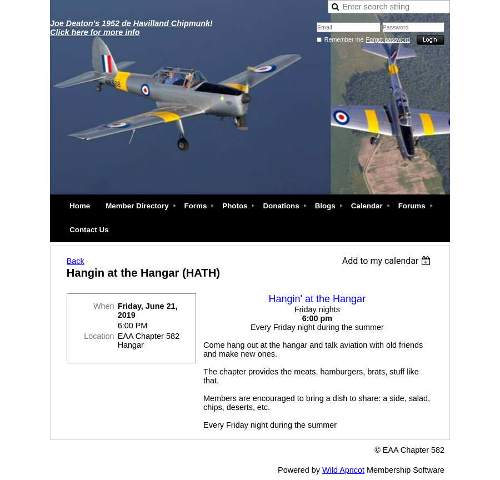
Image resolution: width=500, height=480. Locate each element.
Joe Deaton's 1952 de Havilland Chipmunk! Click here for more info (131, 28)
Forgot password (388, 39)
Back (75, 261)
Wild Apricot (343, 470)
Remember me (343, 39)
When (103, 306)
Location (99, 336)
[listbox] (388, 261)
